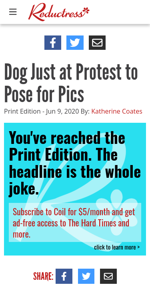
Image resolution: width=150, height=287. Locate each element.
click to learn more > (117, 247)
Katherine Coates (116, 111)
